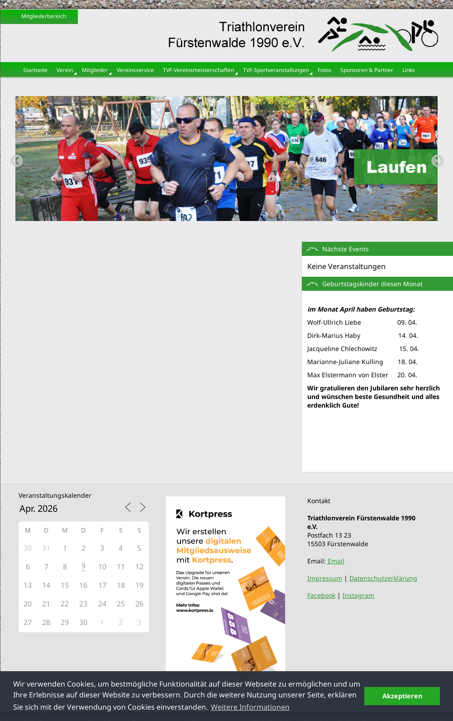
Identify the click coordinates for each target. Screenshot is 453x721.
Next (434, 158)
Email (336, 561)
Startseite (35, 70)
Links (408, 70)
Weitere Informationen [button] (250, 707)
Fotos (324, 70)
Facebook (321, 595)
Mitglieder (95, 70)
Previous (14, 158)
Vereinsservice (135, 70)
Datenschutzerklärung (383, 578)
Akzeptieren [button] (402, 696)
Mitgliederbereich (43, 16)
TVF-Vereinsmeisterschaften (198, 70)
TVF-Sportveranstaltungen (276, 70)
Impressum (324, 578)
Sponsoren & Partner (366, 70)
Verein (65, 70)
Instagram (358, 595)
